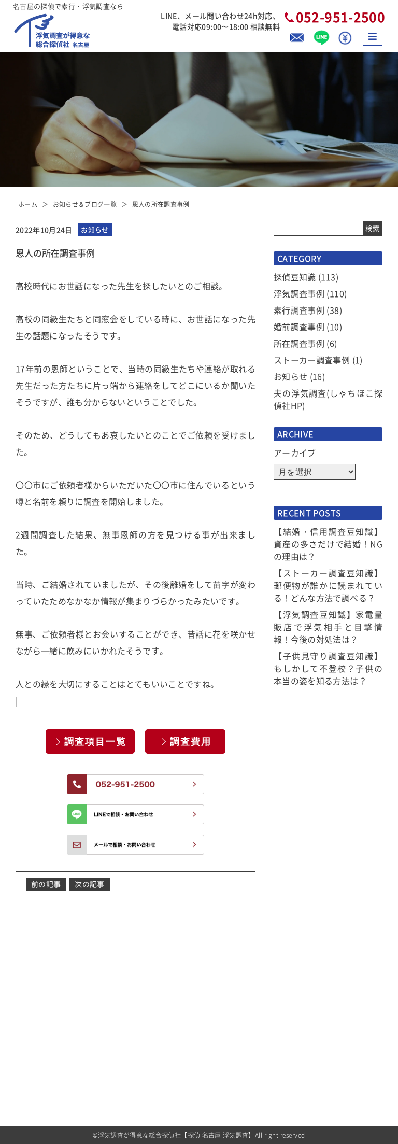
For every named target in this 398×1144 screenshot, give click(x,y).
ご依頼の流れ (198, 1067)
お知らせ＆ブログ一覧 (85, 204)
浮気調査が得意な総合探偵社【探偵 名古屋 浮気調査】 (176, 1135)
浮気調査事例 (299, 293)
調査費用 (190, 741)
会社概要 (290, 1033)
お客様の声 (293, 965)
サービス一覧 (198, 1016)
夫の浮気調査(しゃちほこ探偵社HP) (328, 399)
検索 (372, 228)
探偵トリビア (297, 1016)
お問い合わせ (297, 1085)
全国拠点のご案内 (304, 1067)
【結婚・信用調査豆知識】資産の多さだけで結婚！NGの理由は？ (328, 543)
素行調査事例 (299, 310)
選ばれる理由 (198, 999)
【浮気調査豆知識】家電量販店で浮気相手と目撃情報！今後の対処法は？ (328, 626)
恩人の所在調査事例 (161, 204)
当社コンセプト (300, 999)
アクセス (290, 1050)
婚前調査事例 (299, 326)
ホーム (27, 204)
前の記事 (46, 884)
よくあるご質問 (300, 982)
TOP (184, 965)
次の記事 (89, 884)
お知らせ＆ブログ (205, 982)
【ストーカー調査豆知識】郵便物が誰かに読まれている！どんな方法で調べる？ (328, 585)
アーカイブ (295, 452)
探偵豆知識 (295, 277)
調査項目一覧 (95, 741)
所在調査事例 (299, 343)
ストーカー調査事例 (312, 360)
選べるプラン (198, 1050)
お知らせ (290, 376)
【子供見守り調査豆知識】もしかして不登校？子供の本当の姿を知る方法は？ (328, 668)
